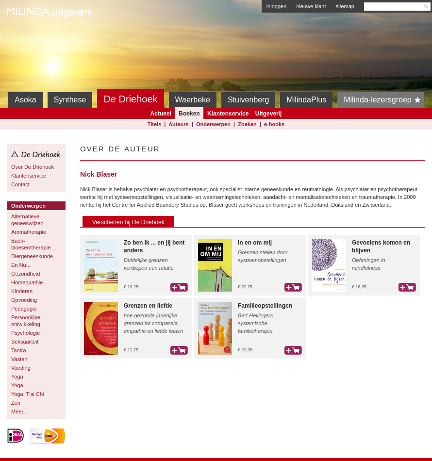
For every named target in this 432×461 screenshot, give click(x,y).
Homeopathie (27, 282)
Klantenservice (228, 113)
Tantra (18, 350)
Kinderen (22, 291)
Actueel (160, 113)
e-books (274, 124)
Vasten (19, 359)
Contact (20, 184)
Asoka (25, 100)
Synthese (70, 100)
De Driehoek (130, 99)
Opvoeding (24, 300)
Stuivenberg (248, 100)
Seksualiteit (24, 342)
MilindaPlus (306, 100)
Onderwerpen (213, 124)
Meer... (19, 411)
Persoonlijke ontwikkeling (25, 320)
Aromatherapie (28, 232)
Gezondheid (25, 274)
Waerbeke (192, 100)
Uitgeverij (268, 113)
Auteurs (178, 124)
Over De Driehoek (32, 167)
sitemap (344, 6)
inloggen (276, 6)
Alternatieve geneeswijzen (27, 220)
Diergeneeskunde (32, 256)
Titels (155, 124)
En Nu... (21, 265)
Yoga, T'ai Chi (27, 394)
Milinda (27, 34)
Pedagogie (24, 309)
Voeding (21, 368)
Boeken (189, 113)
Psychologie (25, 333)
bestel (179, 287)
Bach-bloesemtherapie (30, 244)
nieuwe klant (311, 6)
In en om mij (255, 242)
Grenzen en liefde (148, 305)
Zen (15, 403)
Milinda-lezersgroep (384, 100)
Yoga (17, 376)
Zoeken (247, 124)
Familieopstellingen (265, 305)
